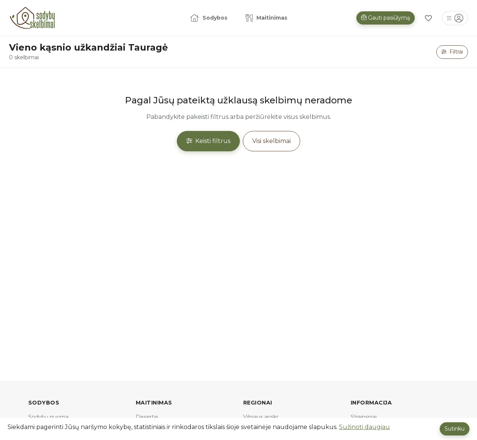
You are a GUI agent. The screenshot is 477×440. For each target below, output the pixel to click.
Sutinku (455, 428)
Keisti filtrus (208, 141)
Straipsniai (364, 417)
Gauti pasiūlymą (385, 17)
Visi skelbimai (271, 141)
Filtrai (452, 51)
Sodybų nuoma (48, 417)
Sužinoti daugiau (364, 427)
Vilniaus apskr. (261, 417)
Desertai (147, 417)
